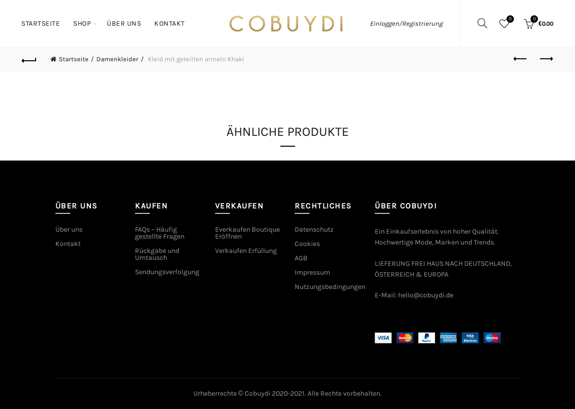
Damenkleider (117, 59)
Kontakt (169, 23)
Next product (545, 58)
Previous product (521, 58)
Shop (82, 23)
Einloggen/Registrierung (406, 23)
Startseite (40, 23)
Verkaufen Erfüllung (246, 250)
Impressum (312, 272)
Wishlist (509, 19)
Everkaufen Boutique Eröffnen (247, 233)
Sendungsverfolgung (167, 272)
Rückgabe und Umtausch (157, 254)
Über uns (124, 23)
